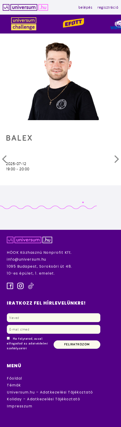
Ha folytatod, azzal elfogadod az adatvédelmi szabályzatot (27, 343)
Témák (14, 385)
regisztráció (107, 7)
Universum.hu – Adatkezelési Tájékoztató (50, 392)
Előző (7, 160)
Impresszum (19, 406)
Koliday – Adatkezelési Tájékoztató (43, 399)
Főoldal (14, 378)
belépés (85, 7)
